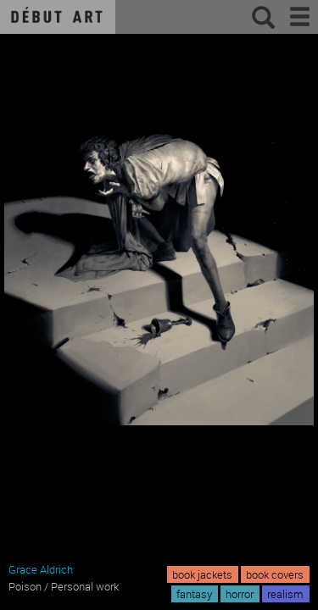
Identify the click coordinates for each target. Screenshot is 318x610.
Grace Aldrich (40, 569)
